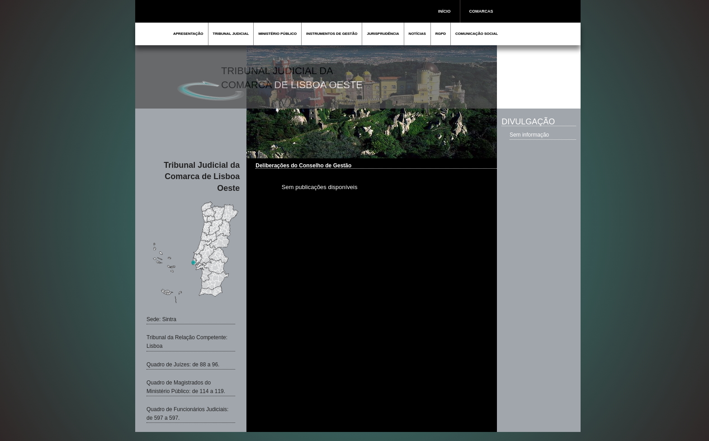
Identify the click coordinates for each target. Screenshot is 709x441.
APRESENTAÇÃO (188, 34)
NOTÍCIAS (417, 34)
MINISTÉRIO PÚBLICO (277, 34)
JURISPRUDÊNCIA (383, 34)
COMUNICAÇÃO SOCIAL (476, 34)
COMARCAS (481, 11)
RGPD (440, 34)
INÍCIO (444, 11)
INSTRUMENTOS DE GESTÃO (331, 34)
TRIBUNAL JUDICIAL (231, 34)
